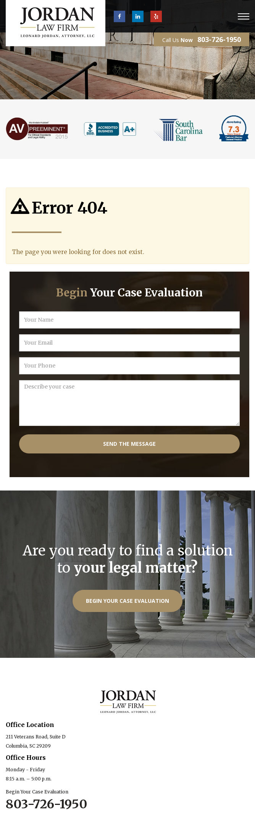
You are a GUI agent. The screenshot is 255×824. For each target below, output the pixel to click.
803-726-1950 (219, 39)
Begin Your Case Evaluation (127, 600)
